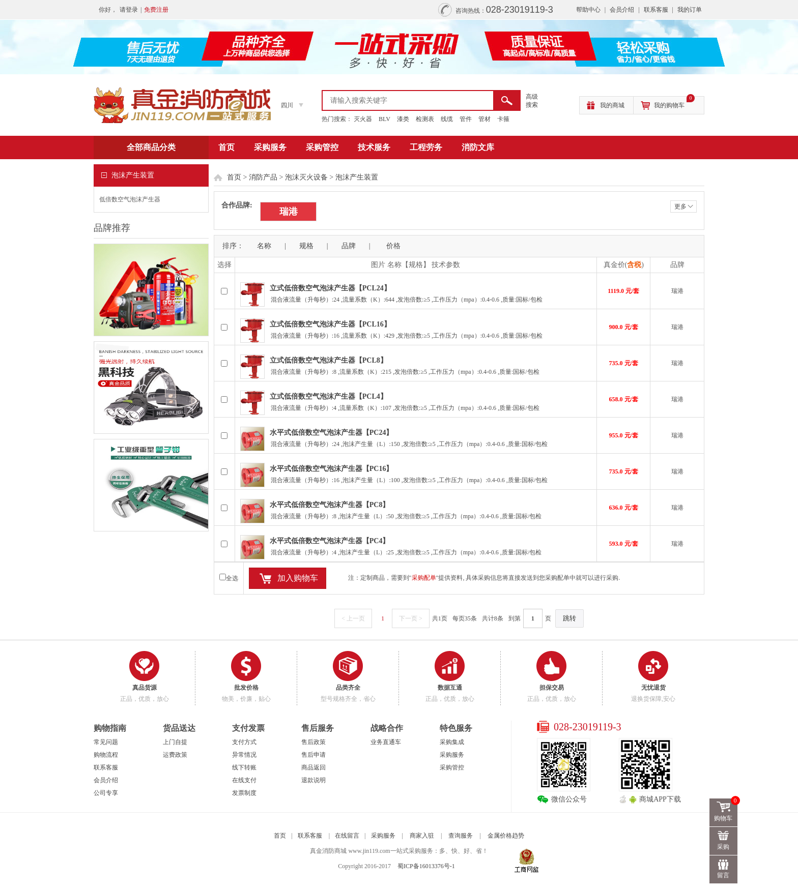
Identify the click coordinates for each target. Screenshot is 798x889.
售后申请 (313, 754)
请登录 (129, 9)
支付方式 (244, 742)
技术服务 (374, 147)
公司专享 (106, 792)
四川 (287, 105)
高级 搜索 (532, 100)
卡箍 (503, 119)
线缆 (447, 119)
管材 (484, 119)
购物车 (726, 810)
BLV (384, 119)
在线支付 (244, 780)
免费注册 (156, 9)
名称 (264, 246)
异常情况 (244, 754)
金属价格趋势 (506, 835)
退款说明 (313, 780)
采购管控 (322, 147)
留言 (724, 875)
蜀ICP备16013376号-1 (426, 866)
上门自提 (175, 742)
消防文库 (478, 147)
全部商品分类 (151, 147)
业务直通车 (385, 742)
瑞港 (288, 211)
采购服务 (270, 147)
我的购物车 (674, 103)
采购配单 (424, 577)
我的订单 (689, 9)
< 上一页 (353, 618)
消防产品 (263, 177)
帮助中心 (588, 9)
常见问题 (106, 742)
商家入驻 (422, 835)
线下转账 (244, 767)
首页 (226, 147)
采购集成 (452, 742)
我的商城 (612, 105)
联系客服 (656, 9)
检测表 (425, 119)
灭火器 (363, 119)
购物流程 (106, 754)
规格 (306, 246)
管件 (466, 119)
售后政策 (313, 742)
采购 (724, 846)
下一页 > (410, 618)
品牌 (348, 246)
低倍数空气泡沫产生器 (129, 199)
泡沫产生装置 (356, 177)
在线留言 (347, 835)
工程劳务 (426, 147)
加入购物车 (297, 578)
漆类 (403, 119)
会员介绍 (622, 9)
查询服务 (460, 835)
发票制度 (244, 792)
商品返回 (313, 767)
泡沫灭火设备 (306, 177)
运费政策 (175, 754)
